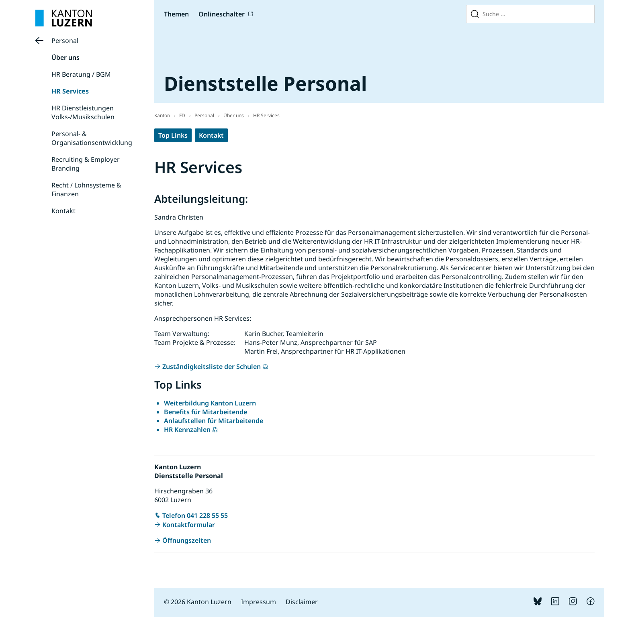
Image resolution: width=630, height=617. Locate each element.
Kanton (162, 115)
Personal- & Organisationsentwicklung (91, 138)
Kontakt (63, 210)
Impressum (258, 601)
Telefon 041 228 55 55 (195, 515)
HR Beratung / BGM (81, 74)
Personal (64, 40)
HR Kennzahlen (187, 429)
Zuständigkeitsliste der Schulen (211, 366)
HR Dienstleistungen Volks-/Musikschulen (83, 112)
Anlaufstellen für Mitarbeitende (213, 420)
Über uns (65, 57)
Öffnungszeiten (186, 540)
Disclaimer (302, 601)
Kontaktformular (188, 524)
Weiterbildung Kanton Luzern (210, 403)
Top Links (173, 135)
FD (182, 115)
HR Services (70, 91)
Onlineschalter (221, 14)
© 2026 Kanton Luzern (197, 601)
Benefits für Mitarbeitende (205, 411)
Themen (176, 14)
